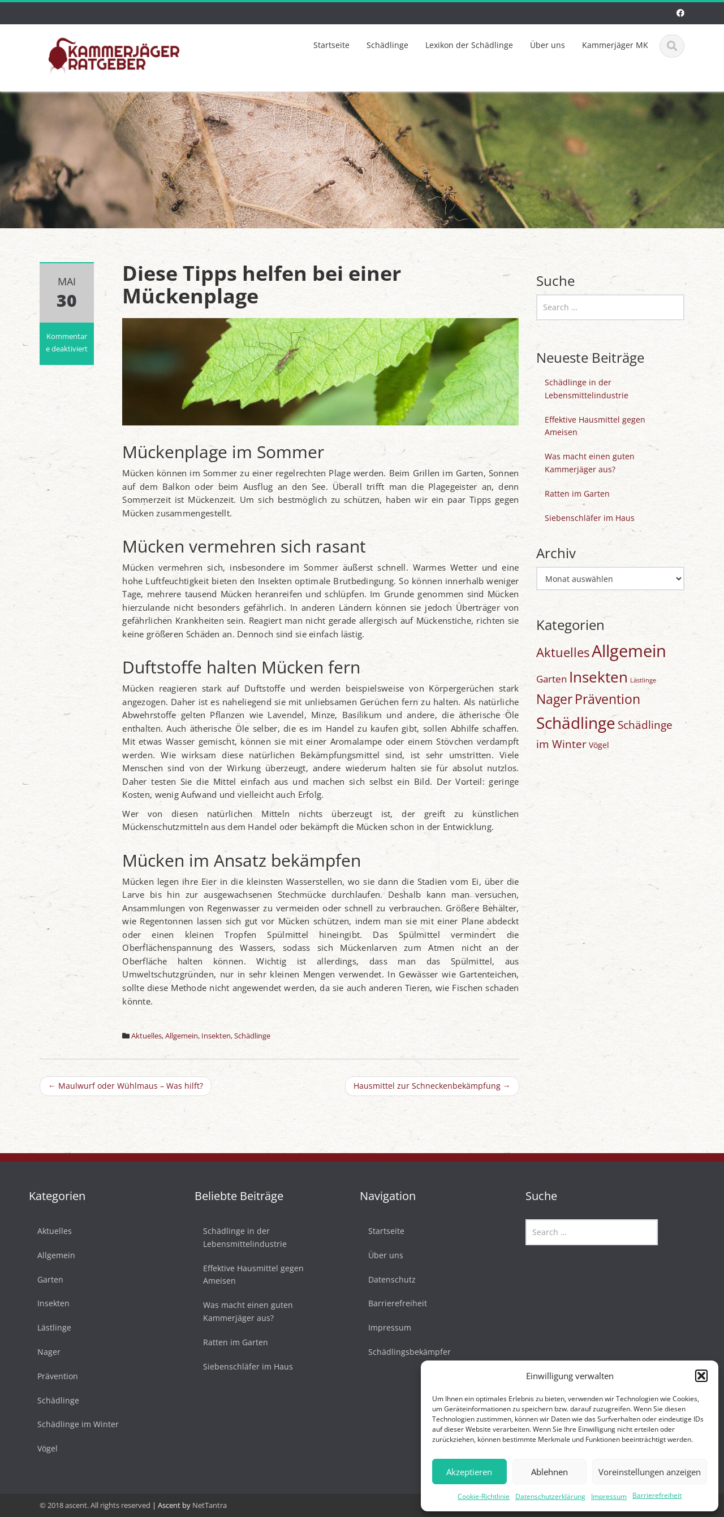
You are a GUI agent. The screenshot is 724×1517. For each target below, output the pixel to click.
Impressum (609, 1496)
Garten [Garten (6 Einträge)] (551, 678)
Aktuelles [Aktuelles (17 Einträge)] (562, 652)
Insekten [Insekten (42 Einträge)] (598, 677)
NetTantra (209, 1505)
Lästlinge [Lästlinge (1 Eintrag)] (643, 680)
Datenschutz (384, 1279)
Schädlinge (387, 45)
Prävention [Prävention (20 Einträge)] (607, 699)
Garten (42, 1279)
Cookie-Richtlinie (484, 1496)
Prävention (49, 1376)
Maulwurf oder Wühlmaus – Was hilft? (125, 1085)
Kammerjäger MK (615, 45)
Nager (41, 1351)
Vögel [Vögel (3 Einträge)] (599, 745)
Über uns (547, 45)
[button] (701, 1375)
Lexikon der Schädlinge (469, 45)
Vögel (39, 1448)
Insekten (216, 1036)
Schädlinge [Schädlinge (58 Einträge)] (575, 722)
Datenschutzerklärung (550, 1496)
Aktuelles (146, 1036)
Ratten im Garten (577, 493)
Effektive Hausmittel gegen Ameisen (595, 426)
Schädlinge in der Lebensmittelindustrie (586, 389)
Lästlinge (46, 1327)
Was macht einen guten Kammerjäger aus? (590, 463)
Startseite (331, 45)
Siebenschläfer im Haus (590, 517)
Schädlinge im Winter (70, 1424)
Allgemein (181, 1036)
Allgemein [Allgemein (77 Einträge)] (629, 651)
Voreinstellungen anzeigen (649, 1471)
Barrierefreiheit (657, 1495)
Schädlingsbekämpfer (401, 1351)
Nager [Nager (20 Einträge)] (554, 699)
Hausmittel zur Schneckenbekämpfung (432, 1085)
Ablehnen (549, 1471)
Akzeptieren (469, 1471)
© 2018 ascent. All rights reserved (95, 1505)
